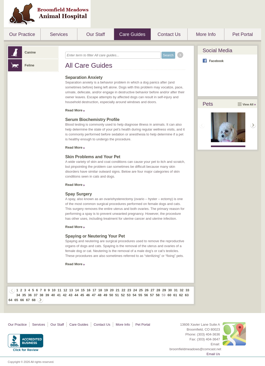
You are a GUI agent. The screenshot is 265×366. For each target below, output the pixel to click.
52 (122, 295)
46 (88, 295)
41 (59, 295)
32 (181, 290)
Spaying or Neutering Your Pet (95, 236)
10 (53, 290)
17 (94, 290)
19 (106, 290)
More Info (206, 34)
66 (22, 300)
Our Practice (22, 34)
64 (10, 300)
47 (93, 295)
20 (112, 290)
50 (111, 295)
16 (88, 290)
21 (117, 290)
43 (70, 295)
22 (123, 290)
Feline (21, 65)
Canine (22, 52)
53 (128, 295)
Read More (73, 110)
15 (82, 290)
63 (187, 295)
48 (99, 295)
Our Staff (95, 34)
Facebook (216, 61)
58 (157, 295)
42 (65, 295)
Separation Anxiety (83, 77)
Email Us (213, 354)
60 (169, 295)
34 (18, 295)
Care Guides (132, 34)
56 (146, 295)
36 (30, 295)
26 (147, 290)
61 (175, 295)
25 (141, 290)
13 (71, 290)
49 (105, 295)
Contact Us (169, 34)
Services (59, 34)
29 (164, 290)
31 (176, 290)
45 (82, 295)
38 (41, 295)
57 (152, 295)
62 (181, 295)
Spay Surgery (78, 194)
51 (117, 295)
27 (152, 290)
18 (100, 290)
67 (28, 300)
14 (77, 290)
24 (135, 290)
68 (33, 300)
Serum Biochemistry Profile (92, 119)
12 (65, 290)
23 (129, 290)
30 (170, 290)
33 (187, 290)
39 (47, 295)
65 (16, 300)
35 (24, 295)
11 (59, 290)
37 (35, 295)
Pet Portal (242, 34)
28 (158, 290)
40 (53, 295)
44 (76, 295)
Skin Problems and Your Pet (92, 157)
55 (140, 295)
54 (134, 295)
